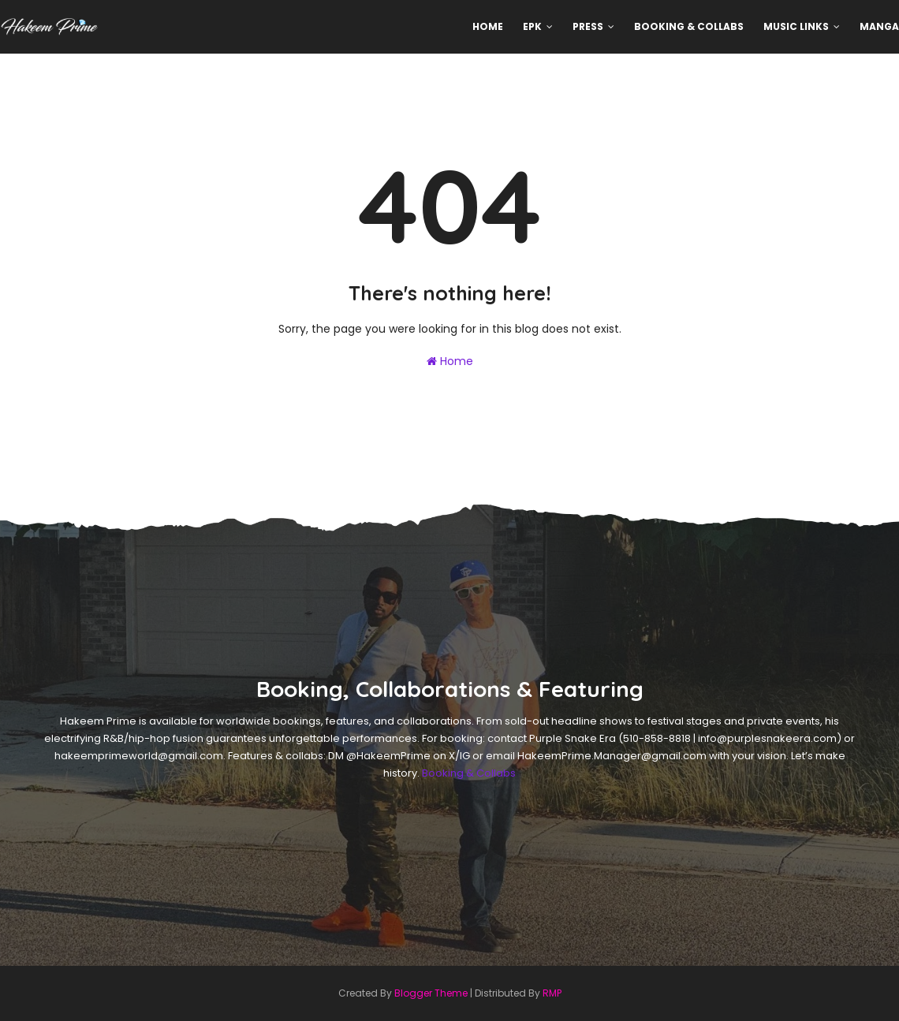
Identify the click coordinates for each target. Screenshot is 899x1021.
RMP (552, 993)
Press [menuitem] (588, 26)
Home (450, 361)
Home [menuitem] (487, 26)
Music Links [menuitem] (796, 26)
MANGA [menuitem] (879, 26)
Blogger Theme (431, 993)
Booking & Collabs (469, 773)
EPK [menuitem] (532, 26)
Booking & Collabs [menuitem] (689, 26)
